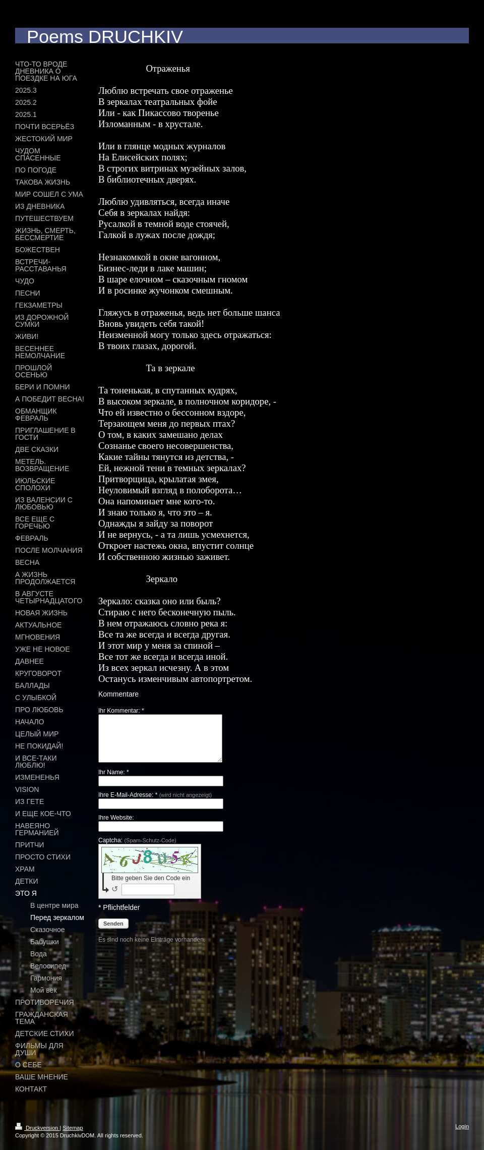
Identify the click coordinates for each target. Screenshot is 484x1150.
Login (462, 1126)
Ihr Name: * (113, 781)
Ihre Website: (116, 826)
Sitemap (73, 1128)
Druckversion (37, 1128)
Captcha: (137, 849)
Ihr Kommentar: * (121, 710)
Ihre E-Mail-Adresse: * (155, 804)
